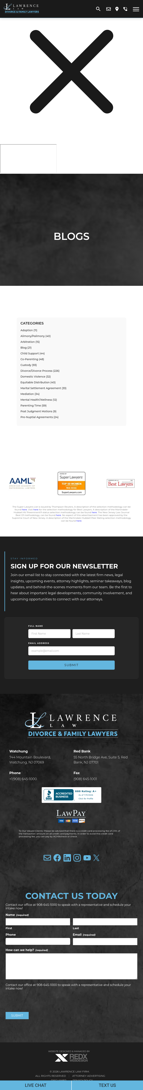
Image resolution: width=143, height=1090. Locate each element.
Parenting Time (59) (33, 405)
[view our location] (117, 9)
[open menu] (136, 9)
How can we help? (27, 950)
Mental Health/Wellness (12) (38, 399)
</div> (28, 158)
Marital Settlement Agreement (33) (43, 388)
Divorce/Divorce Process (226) (39, 370)
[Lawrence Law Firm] (21, 14)
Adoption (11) (28, 330)
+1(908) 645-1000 (23, 779)
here (24, 509)
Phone (11, 934)
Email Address (38, 643)
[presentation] (34, 1000)
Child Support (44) (32, 353)
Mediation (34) (29, 394)
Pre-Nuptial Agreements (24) (39, 417)
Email (84, 934)
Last (76, 928)
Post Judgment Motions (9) (38, 411)
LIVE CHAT (36, 1085)
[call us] (125, 9)
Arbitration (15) (30, 342)
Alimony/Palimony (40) (35, 336)
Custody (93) (28, 365)
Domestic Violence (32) (35, 376)
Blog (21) (26, 347)
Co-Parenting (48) (32, 359)
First (9, 928)
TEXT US (107, 1085)
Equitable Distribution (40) (37, 382)
